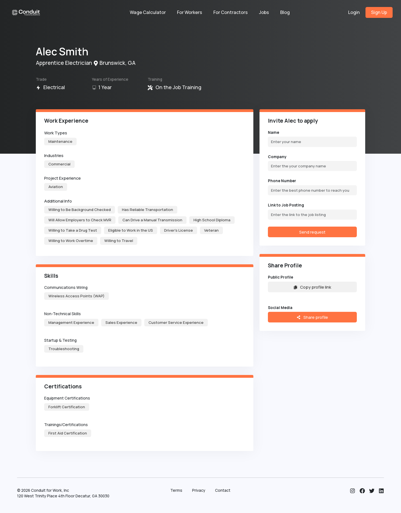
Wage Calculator (148, 12)
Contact (222, 490)
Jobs (264, 12)
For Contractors (230, 12)
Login (354, 12)
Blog (285, 12)
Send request (312, 232)
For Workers (189, 12)
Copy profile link (312, 287)
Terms (176, 490)
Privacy (198, 490)
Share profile (312, 317)
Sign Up (379, 12)
